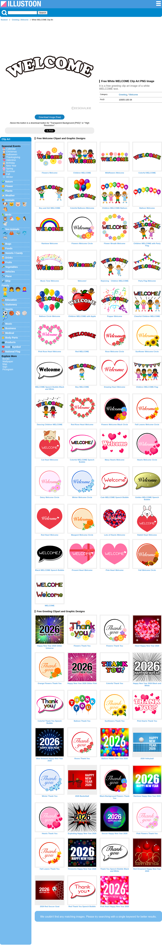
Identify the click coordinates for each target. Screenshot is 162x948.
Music (8, 323)
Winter (9, 177)
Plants (8, 191)
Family (5, 285)
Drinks (9, 257)
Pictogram (7, 369)
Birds (8, 214)
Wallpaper (7, 361)
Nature (9, 181)
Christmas (11, 151)
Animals (9, 200)
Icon (7, 347)
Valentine (11, 160)
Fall (8, 174)
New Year (11, 165)
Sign (4, 366)
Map (4, 364)
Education (11, 300)
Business (10, 328)
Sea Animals (12, 229)
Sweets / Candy (14, 253)
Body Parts (11, 337)
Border (6, 358)
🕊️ (5, 223)
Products (10, 342)
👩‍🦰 (24, 289)
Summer (10, 171)
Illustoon (4, 20)
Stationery (11, 304)
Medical (9, 333)
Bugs (8, 243)
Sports (9, 309)
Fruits (8, 262)
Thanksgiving (13, 157)
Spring (9, 168)
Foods (8, 248)
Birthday (10, 163)
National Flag (12, 351)
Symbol (16, 347)
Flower (9, 186)
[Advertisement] (130, 51)
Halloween (11, 154)
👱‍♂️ (5, 294)
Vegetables (11, 267)
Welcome (24, 20)
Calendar (11, 148)
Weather (10, 195)
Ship (7, 281)
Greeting (15, 20)
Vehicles (10, 271)
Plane (8, 276)
